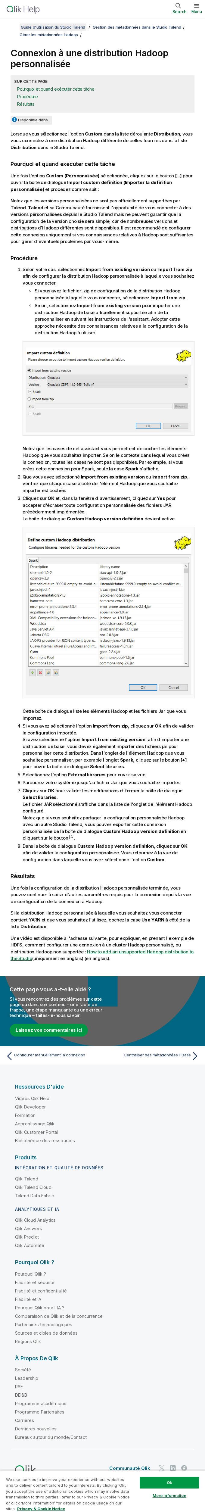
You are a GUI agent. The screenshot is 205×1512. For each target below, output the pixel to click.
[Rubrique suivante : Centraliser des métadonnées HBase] (152, 1056)
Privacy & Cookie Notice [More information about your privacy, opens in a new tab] (41, 1508)
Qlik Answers (28, 1228)
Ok (169, 1482)
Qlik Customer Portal (36, 1132)
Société (23, 1369)
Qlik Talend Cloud (33, 1187)
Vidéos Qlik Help (32, 1098)
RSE (19, 1386)
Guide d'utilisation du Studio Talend (53, 27)
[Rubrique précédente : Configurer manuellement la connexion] (53, 1056)
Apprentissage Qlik (34, 1123)
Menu (196, 11)
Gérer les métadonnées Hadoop (49, 34)
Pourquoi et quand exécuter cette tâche (56, 89)
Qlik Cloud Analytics (35, 1220)
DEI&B (21, 1395)
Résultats (25, 104)
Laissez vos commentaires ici (49, 1030)
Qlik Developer (30, 1106)
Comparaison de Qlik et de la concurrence (59, 1316)
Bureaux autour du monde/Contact (51, 1437)
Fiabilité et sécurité (34, 1282)
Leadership (27, 1378)
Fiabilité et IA (28, 1299)
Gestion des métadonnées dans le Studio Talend (137, 27)
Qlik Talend (26, 1178)
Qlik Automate (29, 1245)
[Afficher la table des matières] (12, 27)
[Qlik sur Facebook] (184, 1468)
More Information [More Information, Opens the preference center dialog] (169, 1495)
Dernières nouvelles (36, 1428)
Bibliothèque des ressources (45, 1140)
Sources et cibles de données (46, 1333)
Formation (25, 1115)
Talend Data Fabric (34, 1195)
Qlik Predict (27, 1236)
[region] (102, 1491)
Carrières (24, 1420)
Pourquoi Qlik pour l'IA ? (39, 1307)
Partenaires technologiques (43, 1324)
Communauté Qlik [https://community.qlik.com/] (129, 1468)
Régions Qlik (28, 1341)
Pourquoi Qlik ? (30, 1274)
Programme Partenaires (39, 1411)
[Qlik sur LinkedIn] (172, 1468)
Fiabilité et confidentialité (41, 1290)
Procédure (27, 96)
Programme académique (41, 1403)
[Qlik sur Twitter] (161, 1468)
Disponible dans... (34, 119)
